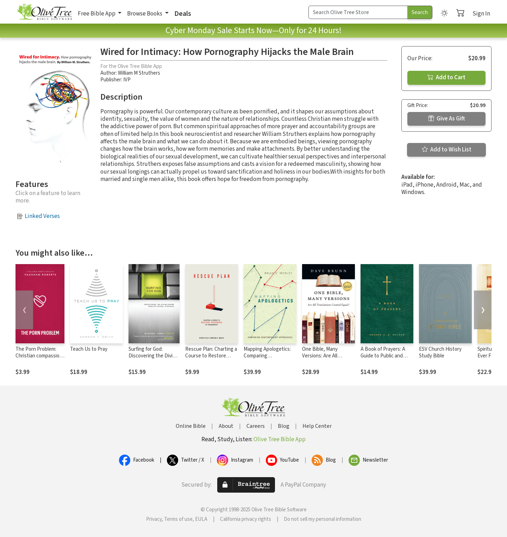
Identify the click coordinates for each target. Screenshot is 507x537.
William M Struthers (139, 73)
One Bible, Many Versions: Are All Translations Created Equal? (325, 359)
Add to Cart (446, 77)
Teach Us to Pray (88, 349)
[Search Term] (358, 12)
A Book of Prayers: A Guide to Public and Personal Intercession (385, 355)
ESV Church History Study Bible (440, 352)
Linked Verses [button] (42, 216)
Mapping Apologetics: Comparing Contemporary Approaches (267, 359)
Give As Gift (446, 118)
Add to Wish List (446, 149)
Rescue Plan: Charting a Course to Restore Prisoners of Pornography (211, 359)
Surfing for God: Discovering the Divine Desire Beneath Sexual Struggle (154, 359)
